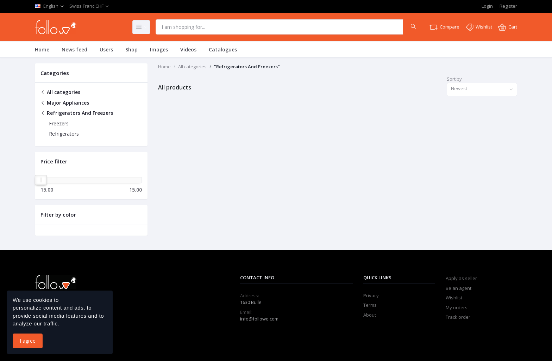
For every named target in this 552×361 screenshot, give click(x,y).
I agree (28, 340)
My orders (457, 307)
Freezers (59, 123)
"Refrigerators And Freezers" (247, 66)
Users (106, 49)
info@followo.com (259, 319)
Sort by (454, 79)
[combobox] (482, 90)
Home (42, 49)
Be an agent (458, 288)
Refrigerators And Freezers (76, 113)
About (369, 315)
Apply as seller (461, 278)
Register (508, 6)
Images (159, 49)
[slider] (41, 180)
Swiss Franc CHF (86, 6)
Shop (131, 49)
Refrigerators (64, 133)
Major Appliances (64, 102)
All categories (60, 92)
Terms (370, 305)
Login (487, 6)
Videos (188, 49)
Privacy (371, 295)
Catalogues (223, 49)
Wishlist (454, 297)
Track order (458, 317)
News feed (74, 49)
